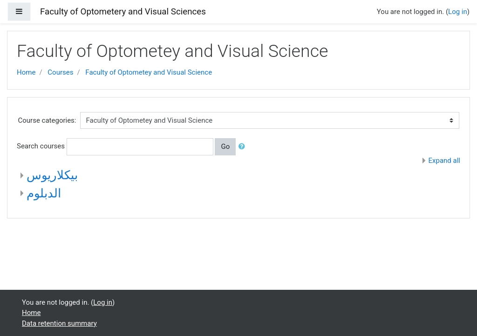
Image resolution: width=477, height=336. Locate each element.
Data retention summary (59, 323)
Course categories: (47, 120)
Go (225, 146)
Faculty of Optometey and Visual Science (148, 72)
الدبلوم (44, 193)
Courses (60, 72)
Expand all (444, 160)
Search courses (41, 146)
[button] (244, 147)
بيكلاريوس (52, 175)
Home (26, 72)
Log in (457, 11)
